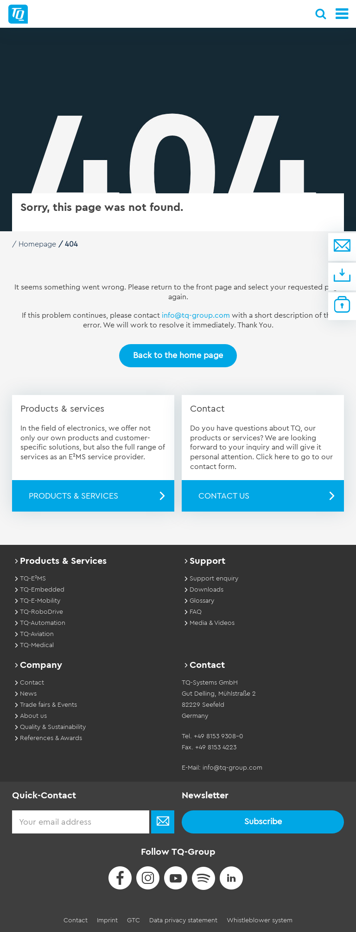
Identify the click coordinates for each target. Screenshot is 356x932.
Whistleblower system (259, 920)
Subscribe (263, 821)
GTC (133, 920)
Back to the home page (178, 355)
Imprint (107, 920)
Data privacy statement (183, 920)
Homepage (37, 244)
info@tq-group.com (196, 315)
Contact (76, 920)
